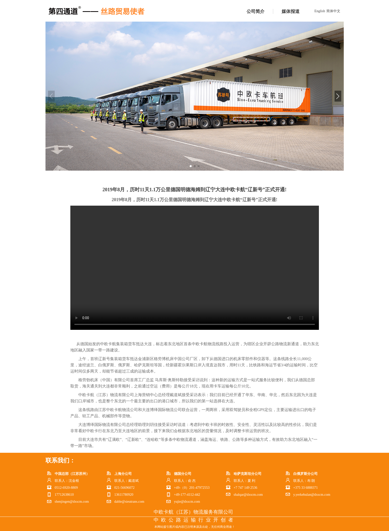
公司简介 (255, 11)
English (319, 11)
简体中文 (333, 11)
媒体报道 (291, 11)
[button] (338, 96)
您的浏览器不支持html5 (194, 268)
